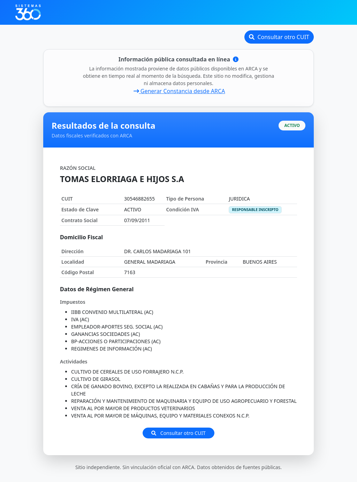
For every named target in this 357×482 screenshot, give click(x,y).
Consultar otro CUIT (279, 37)
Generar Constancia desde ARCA (179, 91)
